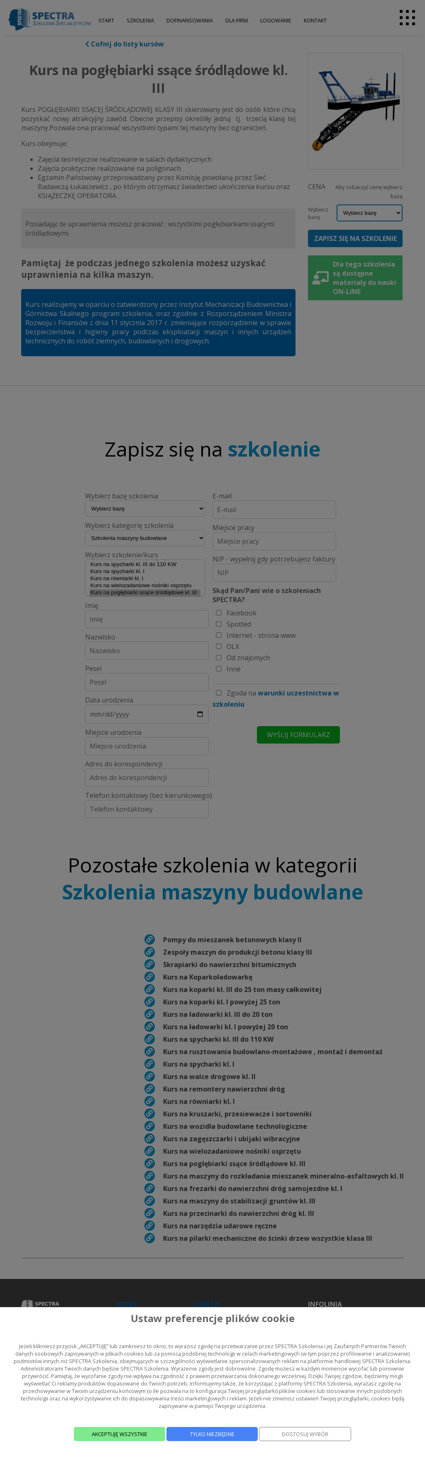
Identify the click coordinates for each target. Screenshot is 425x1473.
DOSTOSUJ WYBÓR (305, 1434)
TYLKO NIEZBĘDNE (212, 1434)
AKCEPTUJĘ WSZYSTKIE (119, 1434)
